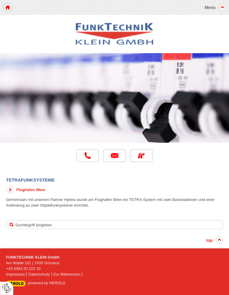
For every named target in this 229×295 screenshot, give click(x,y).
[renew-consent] (6, 288)
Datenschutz (39, 274)
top (209, 240)
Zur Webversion (67, 274)
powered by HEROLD (46, 283)
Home (8, 7)
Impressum (15, 274)
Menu (210, 7)
